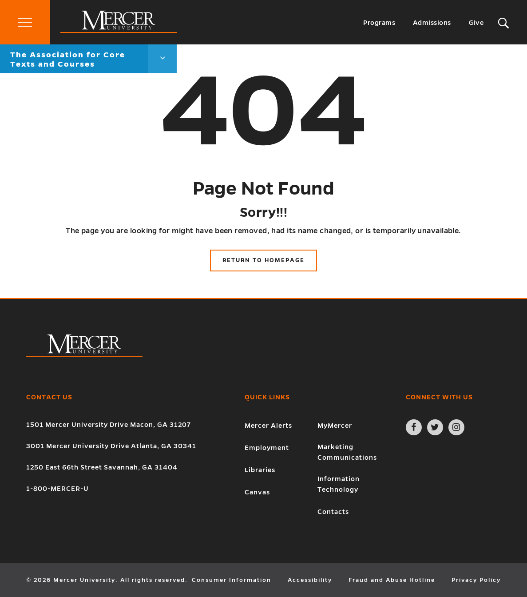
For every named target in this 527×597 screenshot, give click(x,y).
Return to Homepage (263, 260)
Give (476, 22)
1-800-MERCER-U (57, 488)
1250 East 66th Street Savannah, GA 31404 (102, 467)
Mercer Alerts (268, 425)
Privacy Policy (476, 580)
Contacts (333, 511)
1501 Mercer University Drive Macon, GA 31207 (108, 424)
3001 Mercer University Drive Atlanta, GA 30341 (111, 446)
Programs (379, 22)
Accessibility (310, 580)
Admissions (432, 22)
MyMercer (334, 425)
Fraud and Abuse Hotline (392, 580)
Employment (267, 447)
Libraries (260, 470)
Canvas (257, 492)
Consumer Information (231, 580)
